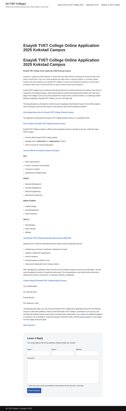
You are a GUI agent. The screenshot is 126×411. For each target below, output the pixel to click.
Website (79, 349)
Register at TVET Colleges (110, 5)
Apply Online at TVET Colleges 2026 (70, 5)
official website (85, 317)
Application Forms (92, 5)
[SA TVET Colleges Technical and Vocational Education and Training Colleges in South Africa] (27, 5)
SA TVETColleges (12, 408)
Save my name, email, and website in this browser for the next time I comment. (56, 386)
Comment (31, 358)
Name (29, 349)
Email (54, 349)
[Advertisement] (59, 23)
